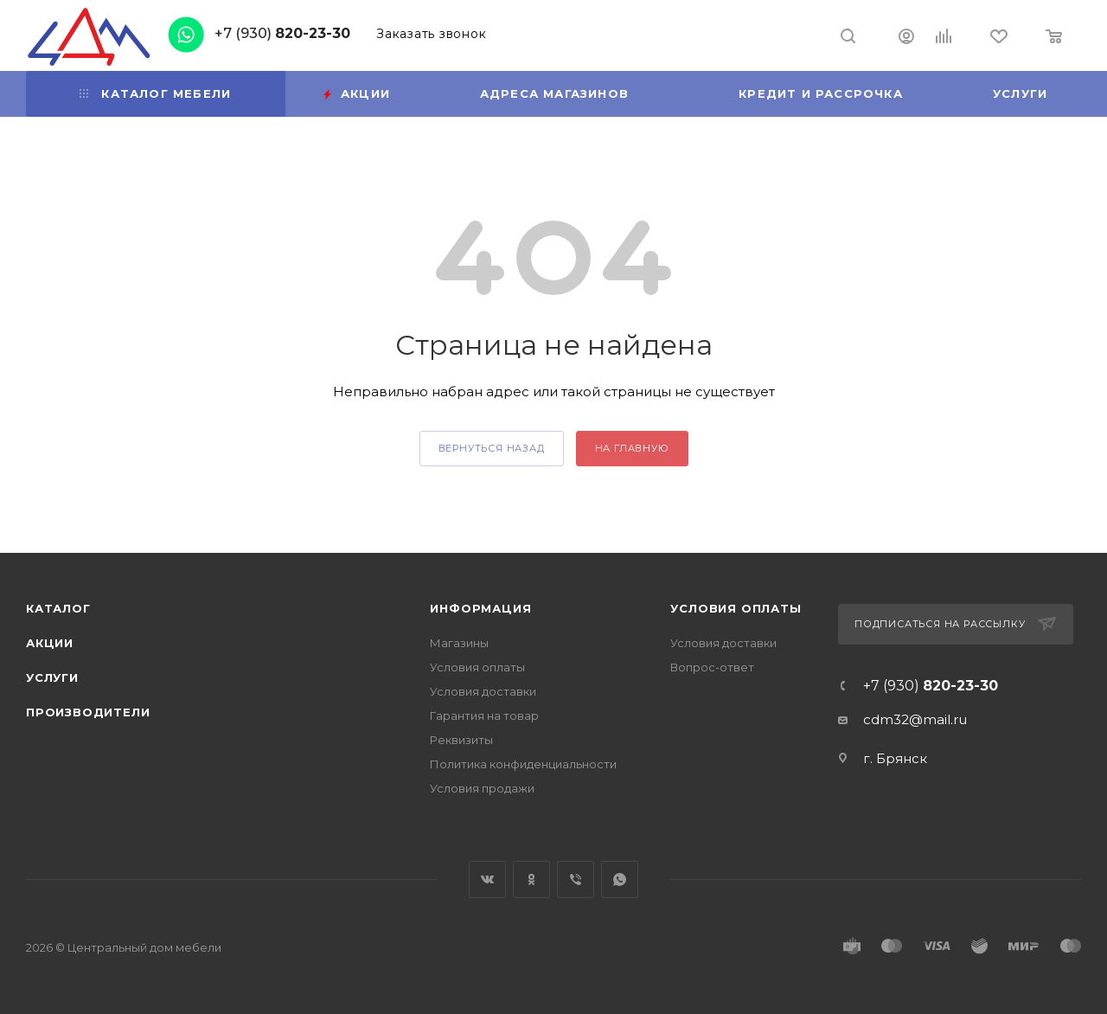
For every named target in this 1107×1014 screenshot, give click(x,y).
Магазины (459, 643)
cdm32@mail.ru (915, 719)
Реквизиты (461, 740)
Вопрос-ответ (712, 667)
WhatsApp (619, 879)
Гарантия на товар (484, 715)
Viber (575, 879)
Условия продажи (482, 788)
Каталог (58, 608)
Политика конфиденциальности (523, 764)
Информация (480, 608)
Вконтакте (487, 879)
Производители (88, 712)
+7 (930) (282, 33)
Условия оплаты (477, 667)
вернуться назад (491, 448)
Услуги (52, 677)
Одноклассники (531, 879)
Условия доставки (483, 691)
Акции (50, 643)
